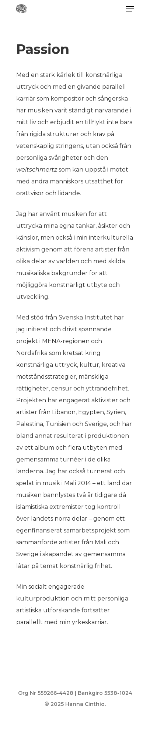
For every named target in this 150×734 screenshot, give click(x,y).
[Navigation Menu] (130, 9)
